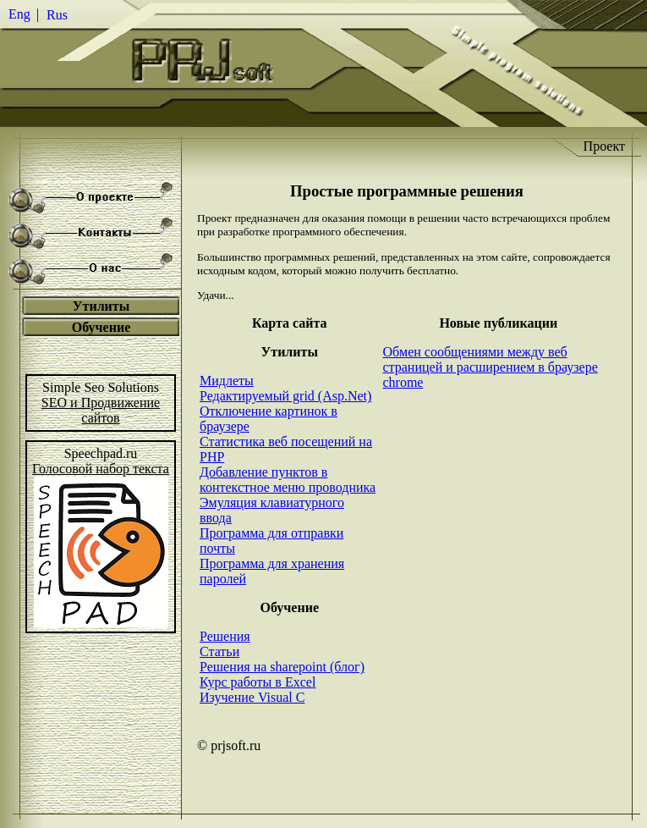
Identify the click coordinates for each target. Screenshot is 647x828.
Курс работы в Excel (257, 682)
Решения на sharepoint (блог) (282, 667)
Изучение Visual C (252, 697)
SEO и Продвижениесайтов (100, 410)
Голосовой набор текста (100, 468)
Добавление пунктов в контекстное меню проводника (288, 479)
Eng (19, 14)
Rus (57, 15)
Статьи (219, 651)
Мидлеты (227, 380)
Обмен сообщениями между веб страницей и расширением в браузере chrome (489, 367)
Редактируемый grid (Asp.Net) (285, 396)
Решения (225, 636)
